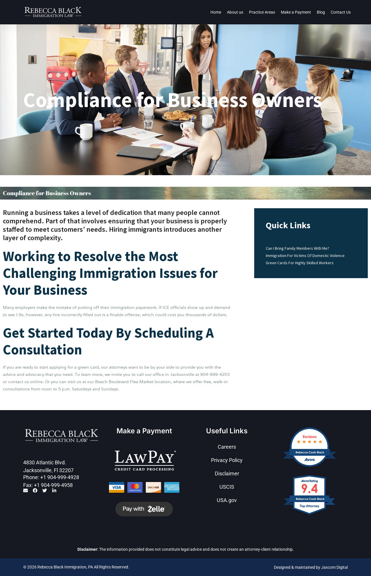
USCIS (226, 487)
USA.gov (227, 500)
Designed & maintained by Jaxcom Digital (311, 567)
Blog (321, 12)
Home (215, 12)
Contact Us (341, 12)
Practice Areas (262, 12)
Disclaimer (227, 473)
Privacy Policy (227, 460)
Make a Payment (296, 12)
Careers (227, 447)
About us (235, 12)
